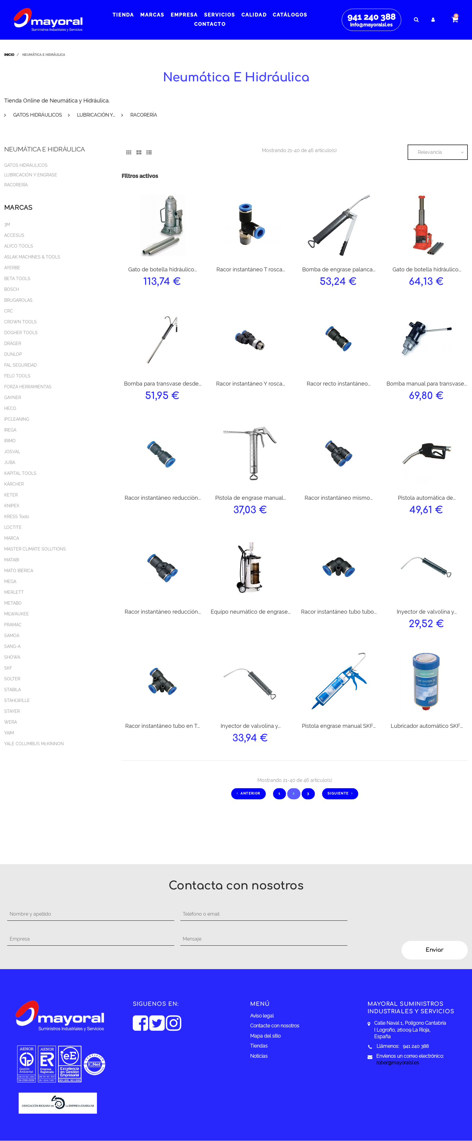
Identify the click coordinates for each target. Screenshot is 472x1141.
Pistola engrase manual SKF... (339, 726)
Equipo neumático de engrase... (250, 612)
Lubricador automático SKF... (427, 726)
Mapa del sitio (265, 1036)
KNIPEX (11, 505)
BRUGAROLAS (18, 300)
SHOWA (12, 657)
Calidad (254, 15)
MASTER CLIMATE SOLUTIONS (35, 549)
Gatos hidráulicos (37, 115)
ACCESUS (14, 235)
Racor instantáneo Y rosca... (250, 383)
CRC (8, 311)
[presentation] (402, 919)
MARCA (11, 538)
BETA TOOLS (17, 278)
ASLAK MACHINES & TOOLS (32, 257)
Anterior (248, 793)
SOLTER (12, 678)
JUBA (9, 462)
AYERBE (12, 267)
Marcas (152, 15)
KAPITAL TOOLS (20, 473)
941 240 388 (371, 17)
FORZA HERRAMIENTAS (27, 386)
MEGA (10, 581)
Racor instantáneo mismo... (339, 498)
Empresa (184, 15)
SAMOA (11, 635)
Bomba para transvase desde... (162, 383)
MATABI (11, 559)
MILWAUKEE (16, 614)
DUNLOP (13, 354)
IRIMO (10, 440)
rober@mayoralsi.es (397, 1063)
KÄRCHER (14, 484)
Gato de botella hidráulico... (162, 269)
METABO (13, 603)
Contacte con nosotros (274, 1026)
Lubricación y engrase (30, 174)
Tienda (123, 15)
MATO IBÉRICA (18, 570)
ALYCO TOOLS (18, 246)
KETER (11, 495)
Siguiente (340, 793)
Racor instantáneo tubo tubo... (339, 612)
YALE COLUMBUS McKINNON (34, 743)
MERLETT (14, 592)
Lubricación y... (96, 115)
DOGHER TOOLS (21, 332)
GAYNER (12, 397)
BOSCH (11, 289)
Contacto (210, 24)
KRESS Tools (16, 516)
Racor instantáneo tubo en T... (162, 726)
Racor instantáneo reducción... (163, 498)
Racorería (143, 115)
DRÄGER (12, 343)
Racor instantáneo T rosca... (250, 269)
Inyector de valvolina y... (427, 612)
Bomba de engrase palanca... (338, 269)
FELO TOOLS (17, 376)
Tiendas (259, 1046)
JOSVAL (12, 451)
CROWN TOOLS (20, 321)
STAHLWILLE (17, 700)
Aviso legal (262, 1016)
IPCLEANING (16, 419)
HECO (10, 408)
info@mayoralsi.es (371, 25)
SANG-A (12, 646)
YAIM (9, 733)
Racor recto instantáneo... (339, 383)
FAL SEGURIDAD (20, 365)
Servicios (219, 15)
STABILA (12, 689)
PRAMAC (13, 624)
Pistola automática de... (427, 498)
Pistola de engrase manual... (250, 498)
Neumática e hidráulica (44, 149)
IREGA (10, 430)
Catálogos (290, 15)
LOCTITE (13, 527)
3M (7, 224)
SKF (8, 668)
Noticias (259, 1056)
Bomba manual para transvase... (427, 383)
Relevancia (430, 152)
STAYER (12, 711)
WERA (10, 722)
